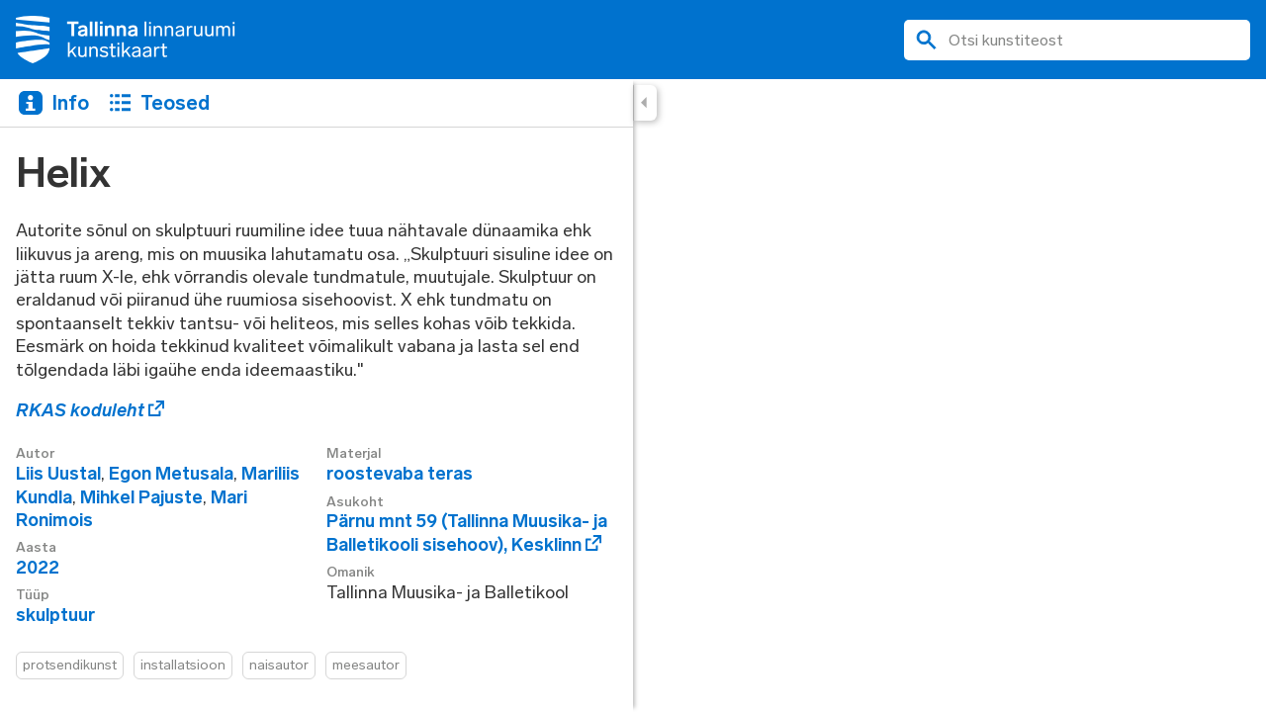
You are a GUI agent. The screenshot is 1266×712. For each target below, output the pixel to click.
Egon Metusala (171, 474)
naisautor (279, 665)
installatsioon (183, 665)
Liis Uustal (58, 474)
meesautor (366, 665)
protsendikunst (70, 665)
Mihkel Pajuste (141, 497)
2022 (37, 567)
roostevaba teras (399, 474)
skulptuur (55, 615)
